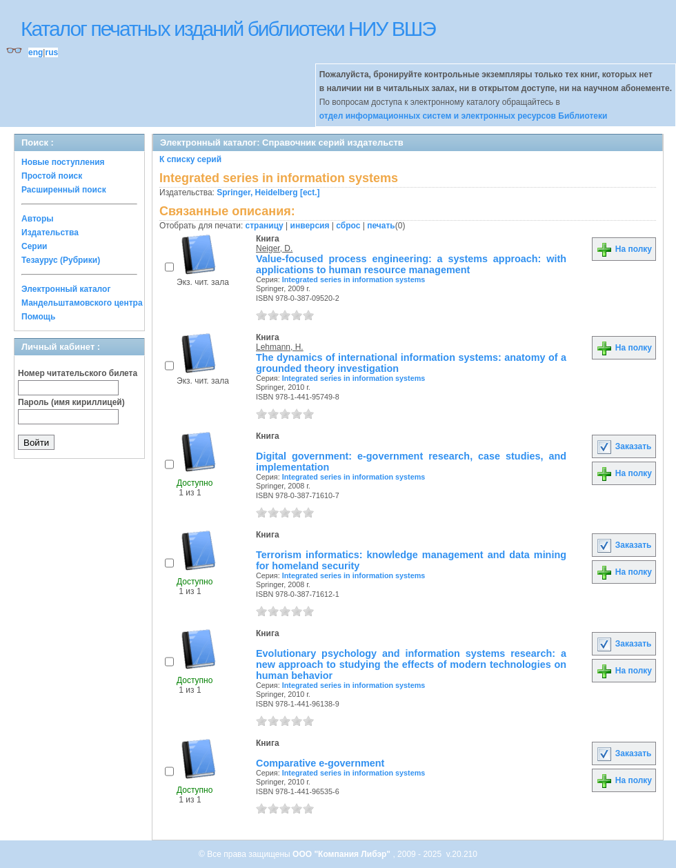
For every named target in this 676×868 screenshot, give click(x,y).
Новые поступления (63, 162)
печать (381, 225)
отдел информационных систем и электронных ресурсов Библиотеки (463, 116)
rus (51, 52)
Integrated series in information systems (354, 279)
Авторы (37, 219)
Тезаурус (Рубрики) (60, 260)
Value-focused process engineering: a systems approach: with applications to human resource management (411, 264)
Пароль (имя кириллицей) (71, 402)
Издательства (50, 232)
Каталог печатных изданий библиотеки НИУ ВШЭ (228, 28)
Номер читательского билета (77, 373)
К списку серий (190, 159)
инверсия (310, 225)
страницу (265, 225)
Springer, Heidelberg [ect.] (268, 192)
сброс (348, 225)
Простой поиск (51, 176)
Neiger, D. (274, 248)
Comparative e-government (320, 763)
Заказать (623, 446)
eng (35, 52)
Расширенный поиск (63, 190)
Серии (34, 246)
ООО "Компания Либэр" (342, 854)
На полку (624, 249)
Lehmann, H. (280, 347)
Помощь (38, 317)
